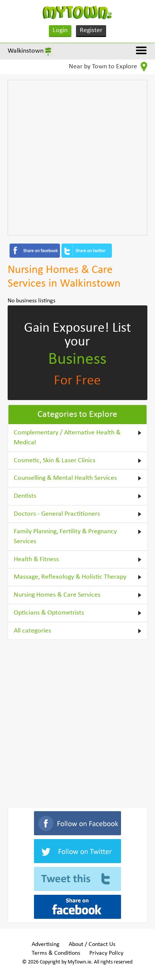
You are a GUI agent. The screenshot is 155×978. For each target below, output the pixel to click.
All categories (32, 630)
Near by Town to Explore (108, 67)
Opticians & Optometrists (49, 612)
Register (91, 30)
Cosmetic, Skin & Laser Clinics (54, 460)
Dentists (25, 496)
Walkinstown (26, 51)
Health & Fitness (36, 559)
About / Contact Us (92, 944)
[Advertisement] (77, 157)
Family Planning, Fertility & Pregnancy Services (65, 536)
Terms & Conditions (56, 953)
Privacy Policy (106, 953)
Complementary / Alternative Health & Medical (67, 437)
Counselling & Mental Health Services (65, 478)
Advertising (46, 944)
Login (60, 30)
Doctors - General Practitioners (57, 514)
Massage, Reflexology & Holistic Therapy (70, 577)
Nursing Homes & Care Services (57, 595)
